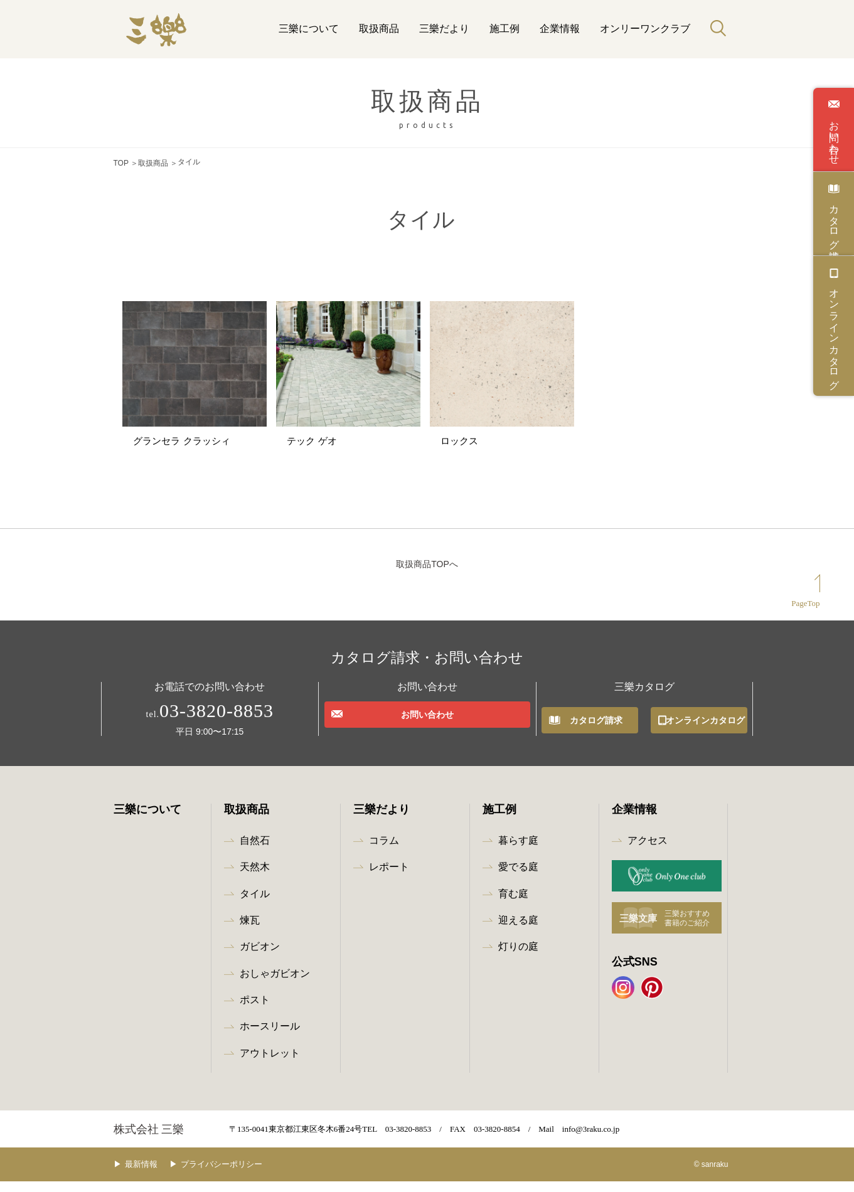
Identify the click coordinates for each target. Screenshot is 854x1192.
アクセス (647, 851)
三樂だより (444, 28)
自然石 (255, 851)
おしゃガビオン (275, 984)
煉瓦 (250, 930)
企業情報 (560, 28)
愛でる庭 (518, 877)
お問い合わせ (834, 136)
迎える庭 (518, 930)
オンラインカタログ (834, 333)
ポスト (255, 1010)
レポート (389, 877)
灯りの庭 (518, 957)
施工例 (504, 28)
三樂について (309, 28)
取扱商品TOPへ (427, 574)
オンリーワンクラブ (645, 28)
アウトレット (270, 1063)
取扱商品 (379, 28)
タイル (255, 904)
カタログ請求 (834, 220)
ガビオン (260, 957)
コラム (384, 851)
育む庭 (513, 904)
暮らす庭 (518, 851)
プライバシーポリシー (240, 1175)
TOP (121, 161)
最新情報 (150, 1175)
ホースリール (270, 1037)
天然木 (255, 877)
